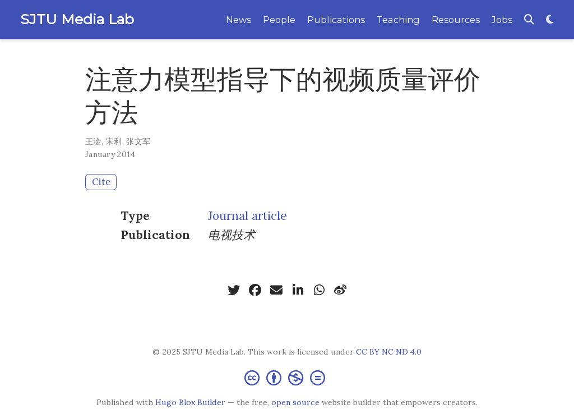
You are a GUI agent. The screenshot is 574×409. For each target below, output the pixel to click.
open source (295, 402)
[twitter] (233, 290)
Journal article (247, 215)
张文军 (138, 141)
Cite (101, 182)
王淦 (93, 141)
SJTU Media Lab (77, 19)
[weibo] (340, 290)
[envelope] (276, 290)
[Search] (529, 19)
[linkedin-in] (297, 290)
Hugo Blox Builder (190, 402)
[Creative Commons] (287, 377)
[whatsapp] (319, 290)
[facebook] (255, 290)
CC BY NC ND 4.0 (389, 352)
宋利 (114, 141)
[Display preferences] (550, 19)
